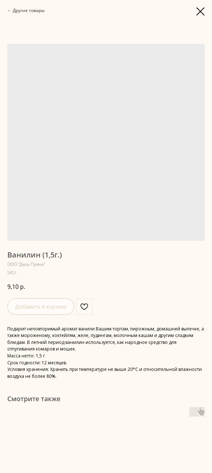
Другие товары (29, 10)
